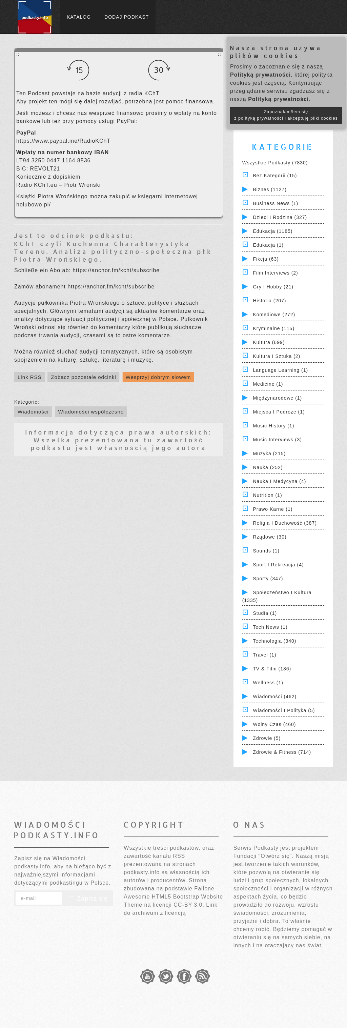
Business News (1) (275, 203)
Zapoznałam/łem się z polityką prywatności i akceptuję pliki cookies (286, 115)
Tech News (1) (270, 627)
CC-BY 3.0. (189, 905)
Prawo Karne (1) (272, 509)
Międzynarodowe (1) (277, 398)
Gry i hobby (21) (273, 286)
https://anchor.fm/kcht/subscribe (116, 270)
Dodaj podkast (126, 17)
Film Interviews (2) (275, 273)
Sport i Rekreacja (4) (278, 564)
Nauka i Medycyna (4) (279, 481)
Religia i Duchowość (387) (285, 523)
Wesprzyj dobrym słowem (158, 377)
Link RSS (30, 377)
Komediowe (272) (274, 314)
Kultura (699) (269, 342)
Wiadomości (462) (275, 696)
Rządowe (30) (269, 537)
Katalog (79, 17)
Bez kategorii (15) (275, 175)
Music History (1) (273, 425)
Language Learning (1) (280, 370)
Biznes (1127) (269, 189)
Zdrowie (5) (267, 738)
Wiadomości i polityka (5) (284, 710)
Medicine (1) (268, 384)
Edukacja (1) (268, 245)
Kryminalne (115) (273, 328)
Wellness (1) (268, 682)
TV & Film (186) (272, 668)
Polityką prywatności (260, 75)
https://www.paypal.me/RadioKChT (63, 141)
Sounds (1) (266, 550)
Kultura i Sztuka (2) (276, 356)
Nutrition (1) (267, 495)
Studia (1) (265, 613)
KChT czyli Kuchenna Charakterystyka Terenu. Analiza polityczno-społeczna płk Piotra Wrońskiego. (113, 251)
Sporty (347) (268, 578)
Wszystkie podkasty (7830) (275, 162)
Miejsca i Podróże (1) (279, 412)
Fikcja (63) (266, 259)
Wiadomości (33, 412)
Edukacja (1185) (272, 231)
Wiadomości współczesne (91, 412)
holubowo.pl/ (33, 204)
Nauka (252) (268, 467)
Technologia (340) (274, 641)
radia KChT (145, 93)
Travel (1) (264, 655)
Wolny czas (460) (274, 724)
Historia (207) (269, 300)
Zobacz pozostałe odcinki (83, 377)
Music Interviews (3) (277, 439)
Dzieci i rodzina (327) (280, 217)
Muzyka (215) (269, 453)
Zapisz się (88, 898)
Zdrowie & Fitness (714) (282, 752)
